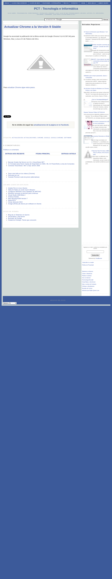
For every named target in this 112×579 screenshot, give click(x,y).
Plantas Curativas (86, 275)
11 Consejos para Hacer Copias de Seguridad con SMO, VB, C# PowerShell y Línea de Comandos (41, 164)
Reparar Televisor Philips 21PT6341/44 (94, 112)
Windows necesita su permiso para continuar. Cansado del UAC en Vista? (100, 46)
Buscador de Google (15, 218)
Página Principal (43, 154)
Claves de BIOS (34, 3)
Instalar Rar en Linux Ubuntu (17, 188)
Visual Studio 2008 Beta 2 (16, 195)
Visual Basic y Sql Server (16, 216)
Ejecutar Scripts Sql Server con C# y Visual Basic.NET (26, 162)
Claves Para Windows (19, 3)
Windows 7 (75, 3)
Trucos (66, 3)
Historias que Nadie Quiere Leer (90, 290)
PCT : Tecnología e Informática (56, 8)
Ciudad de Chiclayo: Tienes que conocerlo (22, 220)
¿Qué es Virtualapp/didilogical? (99, 99)
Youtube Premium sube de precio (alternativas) (23, 177)
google (47, 137)
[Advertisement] (40, 102)
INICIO (7, 3)
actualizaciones (30, 137)
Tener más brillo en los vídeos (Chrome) (21, 173)
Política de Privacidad (88, 265)
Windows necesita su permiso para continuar (23, 193)
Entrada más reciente (14, 154)
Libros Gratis (103, 3)
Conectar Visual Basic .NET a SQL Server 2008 (24, 165)
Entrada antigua (68, 154)
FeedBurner (99, 258)
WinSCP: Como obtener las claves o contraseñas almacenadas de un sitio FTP (101, 61)
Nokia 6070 (12, 200)
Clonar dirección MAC (15, 202)
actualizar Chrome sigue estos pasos (21, 87)
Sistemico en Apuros (87, 271)
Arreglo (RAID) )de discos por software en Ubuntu (24, 204)
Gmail (83, 3)
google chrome (57, 137)
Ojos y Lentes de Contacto (89, 284)
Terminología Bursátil (87, 280)
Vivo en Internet (86, 277)
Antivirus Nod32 (13, 197)
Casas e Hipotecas (87, 273)
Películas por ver (13, 175)
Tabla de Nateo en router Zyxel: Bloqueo (21, 190)
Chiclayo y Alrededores (88, 286)
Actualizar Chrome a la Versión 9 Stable (32, 26)
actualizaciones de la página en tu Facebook (51, 125)
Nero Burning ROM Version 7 (18, 198)
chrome (40, 137)
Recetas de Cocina (87, 288)
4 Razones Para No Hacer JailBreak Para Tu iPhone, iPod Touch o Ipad (101, 152)
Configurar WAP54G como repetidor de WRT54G (24, 191)
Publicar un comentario (11, 150)
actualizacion (17, 137)
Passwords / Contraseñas (51, 3)
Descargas (92, 3)
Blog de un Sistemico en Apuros (18, 215)
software (67, 137)
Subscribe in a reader (88, 262)
